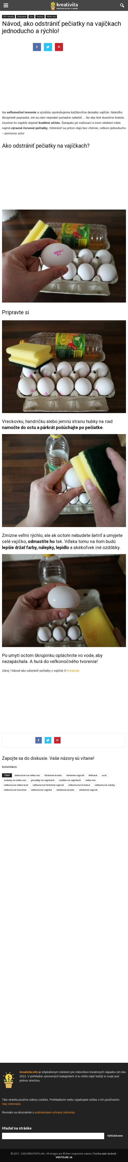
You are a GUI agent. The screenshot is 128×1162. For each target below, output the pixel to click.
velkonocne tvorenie (15, 789)
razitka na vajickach (70, 780)
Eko (31, 16)
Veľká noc (51, 16)
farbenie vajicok (75, 775)
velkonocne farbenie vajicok (48, 784)
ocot (104, 775)
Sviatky (40, 16)
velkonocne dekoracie (16, 784)
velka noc (90, 780)
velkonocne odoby (105, 784)
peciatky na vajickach (43, 780)
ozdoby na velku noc (15, 780)
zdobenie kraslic (65, 789)
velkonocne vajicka (41, 789)
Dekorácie (21, 16)
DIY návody (8, 16)
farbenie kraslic (53, 775)
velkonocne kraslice (79, 784)
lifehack (93, 775)
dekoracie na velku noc (27, 775)
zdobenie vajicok (88, 789)
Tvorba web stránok (104, 1153)
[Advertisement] (64, 80)
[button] (122, 5)
